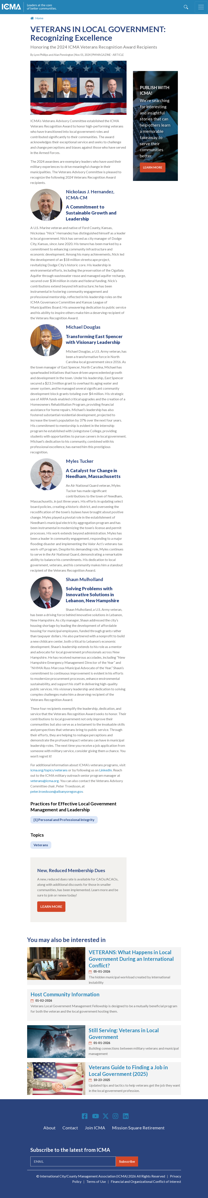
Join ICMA (95, 1127)
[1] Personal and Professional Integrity (64, 820)
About (49, 1127)
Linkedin (126, 1116)
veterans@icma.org (44, 781)
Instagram (116, 1116)
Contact (70, 1127)
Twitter (105, 1116)
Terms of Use (96, 1181)
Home (39, 18)
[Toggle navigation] (201, 7)
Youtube (95, 1116)
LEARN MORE (51, 906)
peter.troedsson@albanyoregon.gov (56, 791)
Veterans (41, 845)
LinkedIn (105, 770)
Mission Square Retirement (138, 1127)
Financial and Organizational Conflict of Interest (146, 1181)
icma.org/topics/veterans (49, 770)
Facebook (85, 1116)
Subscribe (127, 1161)
